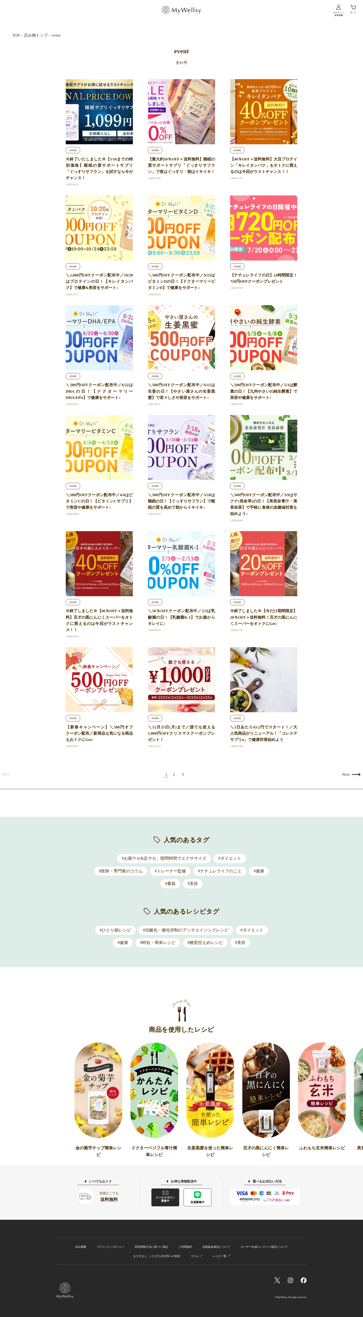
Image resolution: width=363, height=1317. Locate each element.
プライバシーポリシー (111, 1246)
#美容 (193, 883)
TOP (16, 35)
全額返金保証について (216, 1246)
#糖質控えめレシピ (205, 942)
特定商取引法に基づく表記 (151, 1246)
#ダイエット (229, 858)
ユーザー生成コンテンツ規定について (264, 1246)
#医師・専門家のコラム (121, 871)
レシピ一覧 (219, 1256)
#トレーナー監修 (170, 871)
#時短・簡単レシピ (157, 942)
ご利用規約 (185, 1246)
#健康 (259, 871)
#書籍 (170, 883)
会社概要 (80, 1246)
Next (346, 774)
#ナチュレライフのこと (220, 871)
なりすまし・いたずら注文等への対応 (156, 1256)
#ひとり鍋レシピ (115, 930)
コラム (195, 1256)
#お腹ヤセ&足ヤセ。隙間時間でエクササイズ (164, 858)
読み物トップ (36, 35)
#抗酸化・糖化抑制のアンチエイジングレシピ (185, 930)
